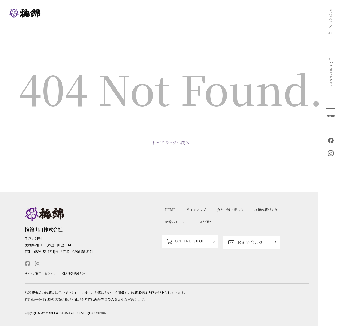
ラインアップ (196, 209)
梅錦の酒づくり (266, 209)
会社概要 (205, 221)
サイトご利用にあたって (40, 273)
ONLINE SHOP (331, 76)
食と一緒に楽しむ (230, 209)
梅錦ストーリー (176, 221)
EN (330, 33)
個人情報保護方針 (73, 273)
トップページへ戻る (170, 142)
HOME (170, 209)
